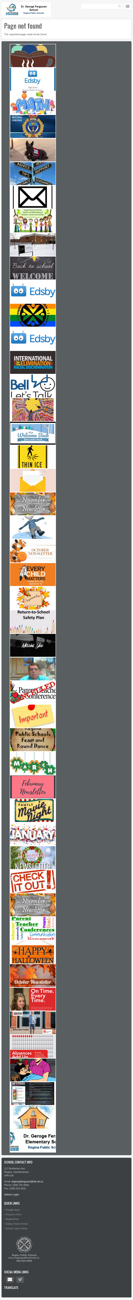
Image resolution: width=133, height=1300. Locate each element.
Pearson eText (13, 1214)
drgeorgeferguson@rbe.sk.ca (27, 1181)
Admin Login (11, 1194)
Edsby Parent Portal (17, 1223)
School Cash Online (16, 1228)
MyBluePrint (12, 1219)
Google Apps (13, 1209)
